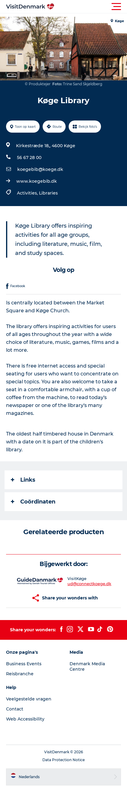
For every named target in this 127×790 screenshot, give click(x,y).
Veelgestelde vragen (28, 699)
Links (23, 479)
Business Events (23, 663)
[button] (90, 6)
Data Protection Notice (63, 760)
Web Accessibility (25, 719)
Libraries (48, 193)
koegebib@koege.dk (40, 169)
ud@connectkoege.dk (89, 583)
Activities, (28, 193)
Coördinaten (33, 501)
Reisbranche (20, 673)
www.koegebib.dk (36, 181)
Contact (14, 709)
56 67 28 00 (29, 157)
